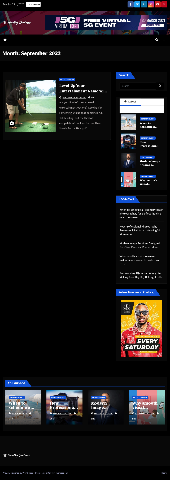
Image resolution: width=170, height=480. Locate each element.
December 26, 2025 (145, 413)
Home (164, 473)
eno (92, 97)
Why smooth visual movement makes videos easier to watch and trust (140, 260)
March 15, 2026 (20, 413)
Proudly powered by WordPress (18, 473)
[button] (156, 40)
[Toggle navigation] (163, 40)
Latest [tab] (130, 101)
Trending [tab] (141, 109)
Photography (147, 157)
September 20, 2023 (74, 97)
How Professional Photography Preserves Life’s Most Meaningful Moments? (140, 230)
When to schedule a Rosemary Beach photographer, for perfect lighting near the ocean (141, 214)
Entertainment (67, 79)
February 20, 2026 (62, 413)
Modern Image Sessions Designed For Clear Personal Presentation (140, 245)
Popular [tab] (152, 102)
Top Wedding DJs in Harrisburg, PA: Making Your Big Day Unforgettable (141, 275)
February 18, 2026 (103, 413)
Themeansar (61, 473)
